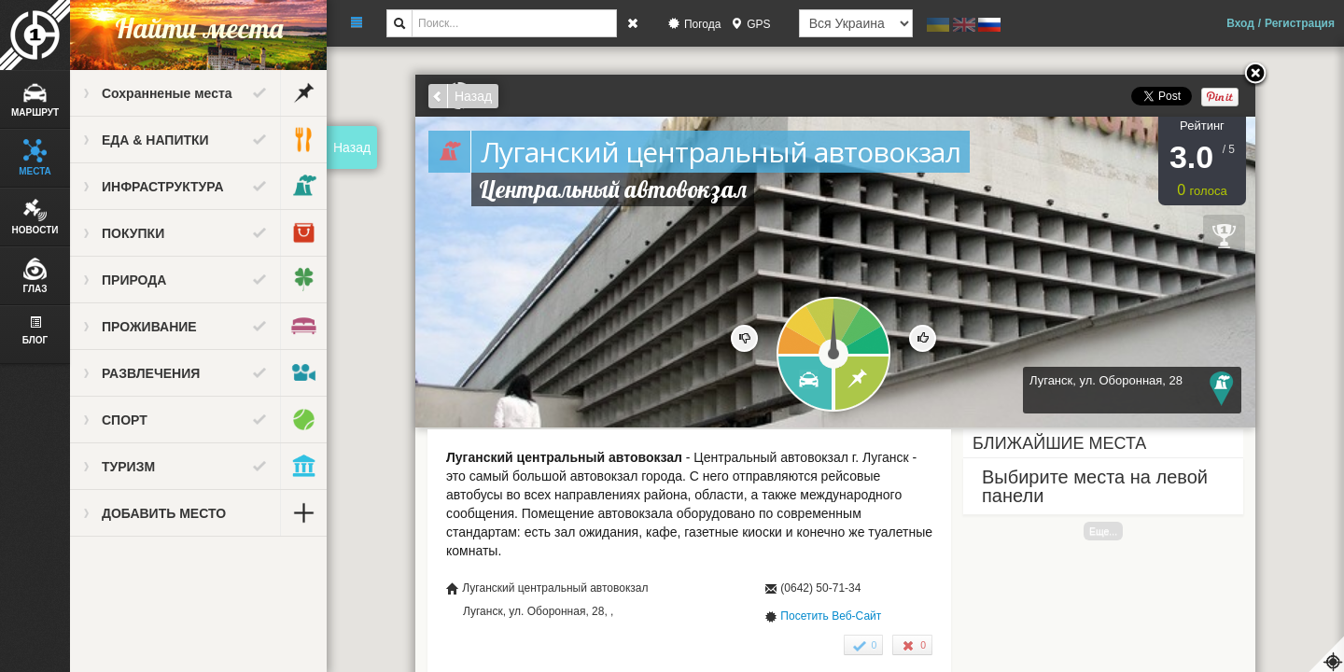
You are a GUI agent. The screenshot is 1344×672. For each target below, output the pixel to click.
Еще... (1103, 531)
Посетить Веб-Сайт (830, 616)
